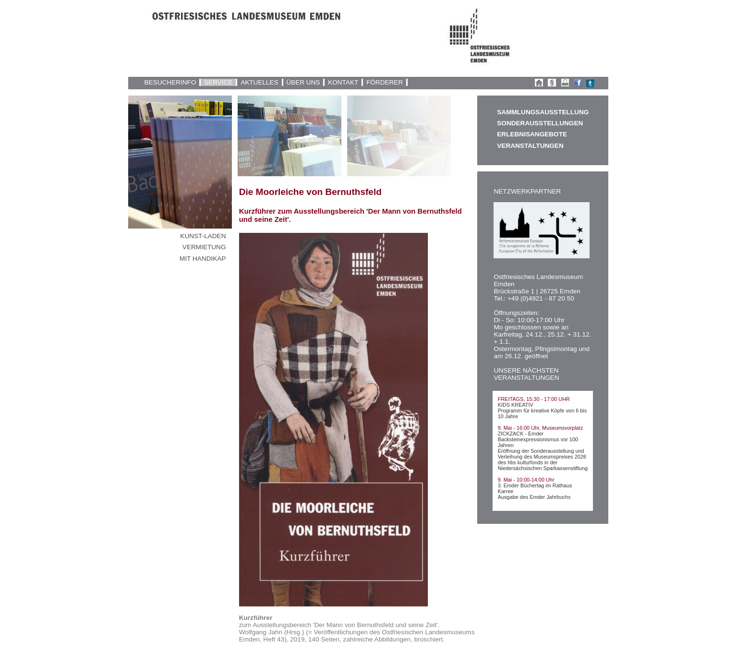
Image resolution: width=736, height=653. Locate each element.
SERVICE (218, 82)
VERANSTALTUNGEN (530, 145)
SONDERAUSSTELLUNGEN (540, 123)
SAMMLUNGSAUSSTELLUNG (542, 112)
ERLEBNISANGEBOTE (532, 134)
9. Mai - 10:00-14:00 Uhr (526, 480)
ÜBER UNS (303, 82)
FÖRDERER (384, 82)
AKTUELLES (259, 82)
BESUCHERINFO (170, 82)
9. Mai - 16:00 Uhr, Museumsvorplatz (540, 428)
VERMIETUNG (204, 247)
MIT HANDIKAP (203, 258)
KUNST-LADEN (203, 236)
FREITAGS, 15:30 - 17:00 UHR (534, 399)
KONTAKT (343, 82)
